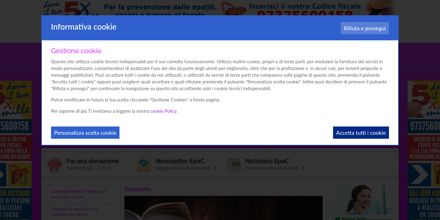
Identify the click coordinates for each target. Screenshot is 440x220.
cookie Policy (163, 111)
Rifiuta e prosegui (365, 28)
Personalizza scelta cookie (85, 132)
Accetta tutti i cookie (361, 132)
